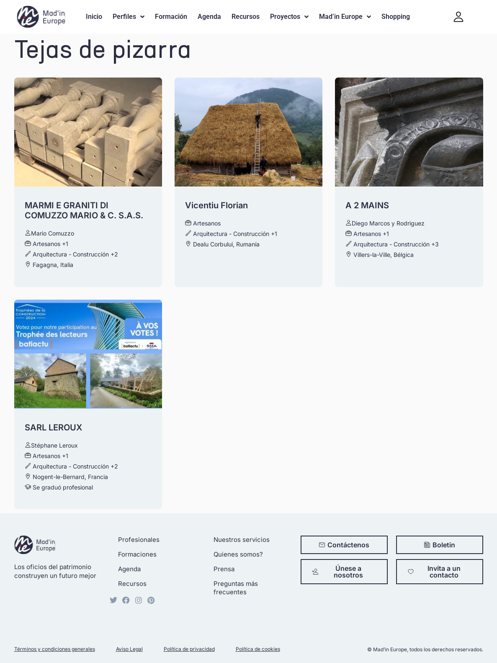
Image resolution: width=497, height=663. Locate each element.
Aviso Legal (129, 649)
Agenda (209, 17)
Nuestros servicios (242, 540)
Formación (171, 17)
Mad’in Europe (345, 16)
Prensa (224, 569)
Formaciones (137, 554)
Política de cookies (258, 649)
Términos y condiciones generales (54, 649)
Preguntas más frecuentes (236, 588)
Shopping (395, 17)
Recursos (246, 17)
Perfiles (128, 16)
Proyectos (289, 16)
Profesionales (139, 540)
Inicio (94, 17)
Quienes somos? (238, 554)
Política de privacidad (189, 649)
